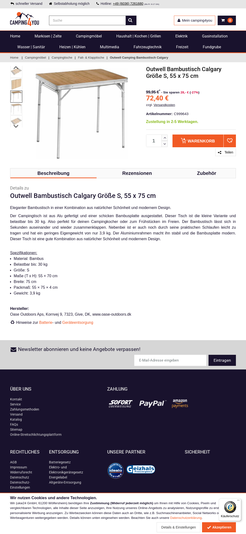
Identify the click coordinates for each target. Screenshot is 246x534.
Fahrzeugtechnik (148, 47)
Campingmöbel (89, 36)
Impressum (18, 467)
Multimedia (109, 47)
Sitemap (16, 429)
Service (15, 404)
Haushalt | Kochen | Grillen (138, 36)
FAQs (14, 424)
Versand (16, 414)
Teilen (225, 152)
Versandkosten (164, 105)
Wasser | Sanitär (31, 47)
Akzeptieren (219, 527)
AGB (13, 462)
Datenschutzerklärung (186, 518)
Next (16, 126)
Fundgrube (212, 47)
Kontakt (16, 399)
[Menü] (238, 501)
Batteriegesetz (60, 462)
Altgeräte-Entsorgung (65, 482)
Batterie (45, 322)
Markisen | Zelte (48, 36)
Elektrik (181, 36)
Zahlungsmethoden (24, 409)
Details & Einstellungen (178, 527)
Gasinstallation (215, 36)
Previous (16, 67)
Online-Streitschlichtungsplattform (36, 434)
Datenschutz (19, 477)
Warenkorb (198, 140)
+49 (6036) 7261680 (128, 4)
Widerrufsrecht (21, 472)
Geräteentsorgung (77, 322)
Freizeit (182, 47)
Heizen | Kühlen (72, 47)
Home (15, 36)
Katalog (16, 419)
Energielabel (58, 477)
